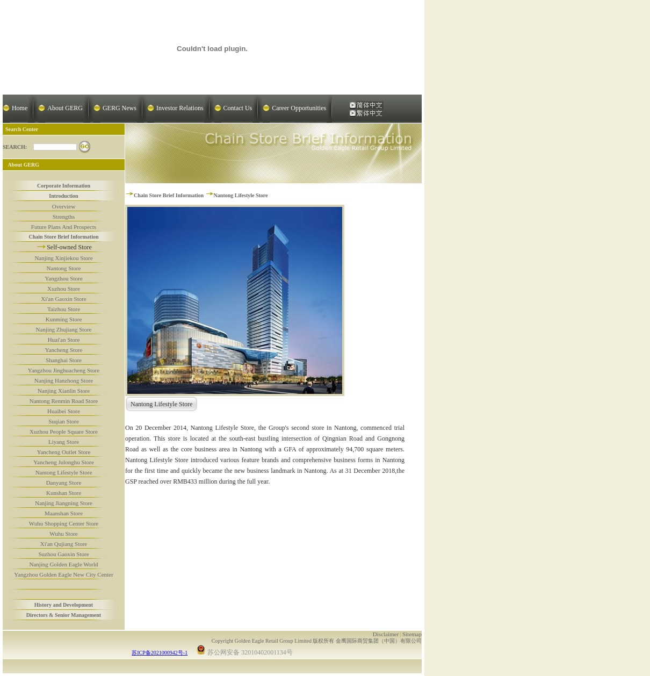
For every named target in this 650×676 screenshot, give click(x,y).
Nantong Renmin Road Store (64, 401)
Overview (63, 206)
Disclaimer (386, 634)
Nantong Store (64, 268)
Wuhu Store (63, 533)
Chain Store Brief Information (63, 237)
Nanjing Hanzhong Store (63, 380)
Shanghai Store (64, 360)
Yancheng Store (63, 350)
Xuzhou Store (63, 288)
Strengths (64, 216)
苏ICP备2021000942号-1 (159, 653)
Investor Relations (180, 108)
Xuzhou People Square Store (64, 431)
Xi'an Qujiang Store (64, 544)
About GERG (65, 108)
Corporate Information (63, 186)
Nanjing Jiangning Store (63, 503)
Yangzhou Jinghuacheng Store (63, 370)
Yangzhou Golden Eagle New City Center (63, 574)
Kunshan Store (63, 493)
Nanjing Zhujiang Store (64, 329)
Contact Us (237, 108)
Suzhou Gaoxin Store (63, 554)
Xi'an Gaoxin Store (63, 299)
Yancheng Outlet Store (64, 452)
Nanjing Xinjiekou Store (63, 258)
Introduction (63, 196)
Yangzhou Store (63, 278)
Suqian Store (63, 421)
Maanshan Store (64, 513)
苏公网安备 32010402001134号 (244, 650)
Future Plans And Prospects (63, 227)
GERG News (119, 108)
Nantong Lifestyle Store (63, 472)
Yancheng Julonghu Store (63, 462)
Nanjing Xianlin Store (64, 390)
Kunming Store (64, 319)
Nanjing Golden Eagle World (63, 564)
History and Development (63, 605)
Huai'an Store (64, 339)
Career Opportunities (299, 108)
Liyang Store (63, 441)
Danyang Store (64, 482)
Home (19, 108)
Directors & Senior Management (63, 615)
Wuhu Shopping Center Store (63, 523)
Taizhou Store (63, 309)
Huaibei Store (63, 411)
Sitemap (412, 634)
